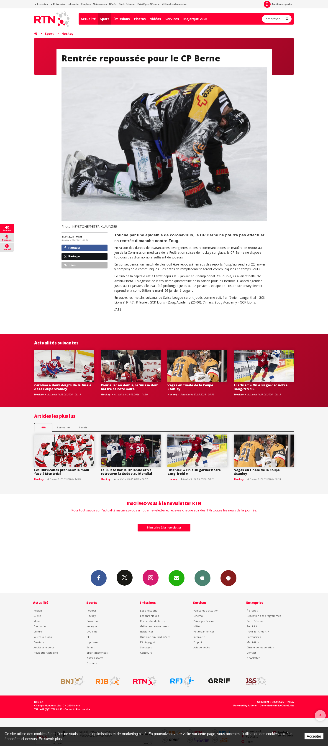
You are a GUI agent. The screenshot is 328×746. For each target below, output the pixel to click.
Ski (88, 636)
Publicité (252, 626)
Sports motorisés (97, 652)
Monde (37, 621)
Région (37, 610)
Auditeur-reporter (278, 4)
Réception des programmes (264, 615)
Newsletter (253, 657)
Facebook (99, 578)
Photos (140, 19)
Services (172, 19)
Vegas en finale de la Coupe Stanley (190, 387)
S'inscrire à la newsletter (164, 527)
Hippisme (92, 642)
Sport (104, 19)
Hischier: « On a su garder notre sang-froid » (260, 387)
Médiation (253, 642)
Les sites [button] (41, 4)
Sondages (146, 647)
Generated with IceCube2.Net (277, 705)
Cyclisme (92, 631)
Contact (251, 652)
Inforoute (73, 4)
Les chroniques (149, 615)
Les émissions (148, 610)
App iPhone (202, 578)
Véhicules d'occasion (174, 4)
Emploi (197, 642)
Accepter (314, 736)
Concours (146, 652)
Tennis (91, 647)
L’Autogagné (147, 642)
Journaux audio (42, 636)
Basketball (93, 621)
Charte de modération (260, 647)
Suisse (37, 615)
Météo (197, 626)
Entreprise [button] (58, 4)
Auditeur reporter (44, 647)
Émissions (121, 19)
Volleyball (92, 626)
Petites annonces (203, 631)
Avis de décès (201, 647)
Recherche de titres (152, 621)
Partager (72, 247)
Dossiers (38, 642)
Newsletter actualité (45, 652)
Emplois (86, 4)
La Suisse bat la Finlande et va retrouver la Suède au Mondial (126, 472)
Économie (39, 626)
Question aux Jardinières (155, 636)
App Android (228, 578)
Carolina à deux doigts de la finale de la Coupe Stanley (62, 387)
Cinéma (198, 615)
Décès (112, 4)
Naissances (100, 4)
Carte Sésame (127, 4)
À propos (252, 610)
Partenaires (254, 636)
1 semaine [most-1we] (63, 427)
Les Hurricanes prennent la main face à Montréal (61, 472)
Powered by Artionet (245, 705)
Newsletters (176, 578)
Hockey (68, 33)
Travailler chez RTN (258, 631)
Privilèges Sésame (149, 4)
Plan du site (83, 709)
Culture (38, 631)
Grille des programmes (154, 626)
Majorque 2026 (195, 19)
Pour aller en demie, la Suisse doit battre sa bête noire (129, 387)
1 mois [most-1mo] (83, 427)
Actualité (88, 19)
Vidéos (155, 19)
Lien (70, 265)
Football (92, 610)
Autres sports (95, 657)
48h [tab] (43, 427)
